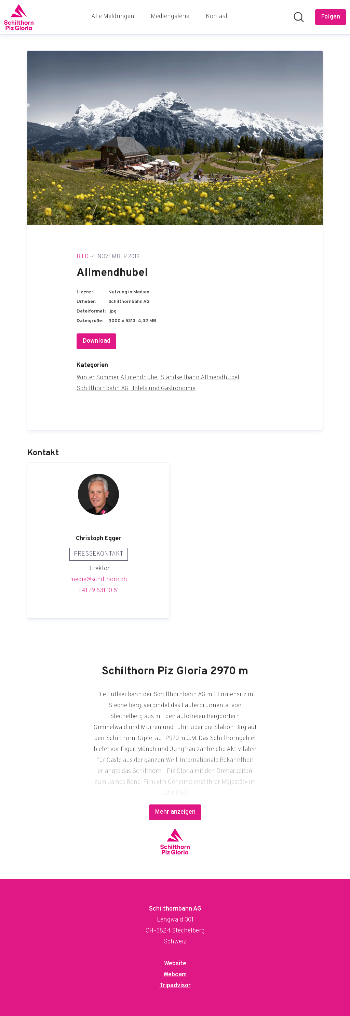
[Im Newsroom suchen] (298, 17)
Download (96, 341)
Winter (86, 378)
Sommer (107, 378)
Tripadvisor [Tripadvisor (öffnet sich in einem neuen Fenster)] (175, 986)
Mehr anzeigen (175, 812)
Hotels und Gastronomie (163, 389)
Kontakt (217, 17)
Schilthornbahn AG (103, 389)
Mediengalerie (170, 17)
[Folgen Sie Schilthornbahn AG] (330, 17)
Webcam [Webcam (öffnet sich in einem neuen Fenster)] (175, 975)
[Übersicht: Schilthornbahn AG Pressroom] (18, 17)
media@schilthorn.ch (98, 580)
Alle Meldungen (112, 17)
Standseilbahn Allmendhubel (199, 378)
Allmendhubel (139, 378)
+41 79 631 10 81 (98, 591)
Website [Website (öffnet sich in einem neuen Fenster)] (175, 964)
